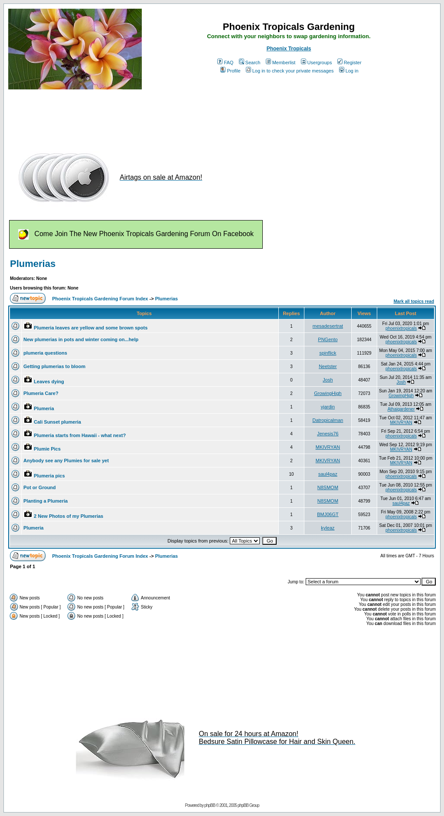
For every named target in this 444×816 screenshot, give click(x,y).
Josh (328, 379)
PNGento (327, 339)
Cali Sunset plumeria (57, 421)
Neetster (328, 366)
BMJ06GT (328, 514)
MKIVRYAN (401, 422)
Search (250, 62)
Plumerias (33, 263)
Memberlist (281, 62)
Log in (349, 70)
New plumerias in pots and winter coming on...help (80, 339)
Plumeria (44, 408)
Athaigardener (401, 409)
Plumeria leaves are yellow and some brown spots (90, 327)
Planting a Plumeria (45, 500)
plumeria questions (45, 352)
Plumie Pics (47, 448)
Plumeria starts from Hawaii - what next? (80, 435)
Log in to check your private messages (290, 70)
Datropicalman (327, 420)
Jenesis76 (328, 433)
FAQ (225, 62)
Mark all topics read (414, 301)
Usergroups (316, 62)
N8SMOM (327, 487)
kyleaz (327, 527)
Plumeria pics (49, 475)
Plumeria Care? (41, 393)
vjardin (328, 406)
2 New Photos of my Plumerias (68, 516)
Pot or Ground (39, 487)
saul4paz (327, 474)
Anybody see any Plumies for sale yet (66, 460)
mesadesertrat (328, 326)
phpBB (209, 805)
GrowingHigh (328, 393)
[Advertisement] (166, 116)
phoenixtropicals (401, 328)
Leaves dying (49, 381)
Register (349, 62)
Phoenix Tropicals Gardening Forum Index (100, 298)
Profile (230, 70)
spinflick (327, 352)
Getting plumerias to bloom (54, 366)
